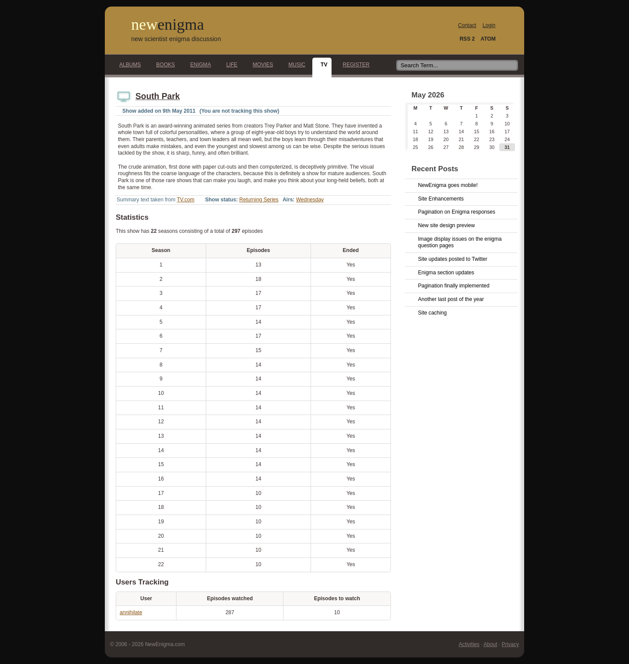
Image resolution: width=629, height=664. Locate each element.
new (167, 24)
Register (354, 65)
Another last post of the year (451, 299)
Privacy (510, 644)
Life (229, 65)
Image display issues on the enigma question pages (460, 242)
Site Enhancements (440, 199)
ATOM (487, 39)
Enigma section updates (446, 273)
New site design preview (446, 225)
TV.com (185, 200)
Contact (467, 25)
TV (321, 65)
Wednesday (310, 200)
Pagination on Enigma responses (456, 212)
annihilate (131, 612)
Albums (127, 65)
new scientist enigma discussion (176, 38)
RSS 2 (467, 39)
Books (163, 65)
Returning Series (259, 200)
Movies (260, 65)
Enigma (198, 65)
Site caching (432, 313)
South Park (157, 96)
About (490, 644)
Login (489, 25)
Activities (469, 644)
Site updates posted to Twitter (452, 259)
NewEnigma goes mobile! (448, 185)
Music (294, 65)
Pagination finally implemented (453, 286)
